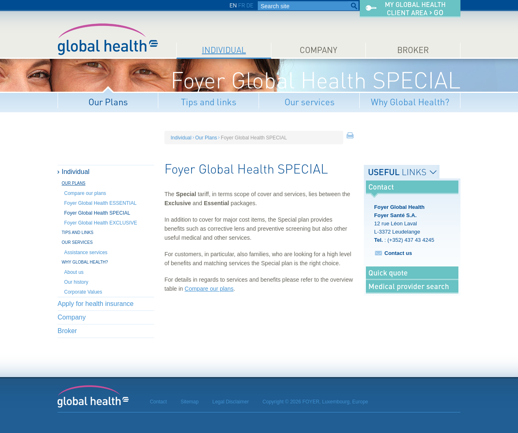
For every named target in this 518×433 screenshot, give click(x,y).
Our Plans (108, 101)
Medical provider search (408, 286)
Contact (158, 402)
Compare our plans (85, 193)
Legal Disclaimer (231, 402)
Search (353, 6)
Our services (309, 101)
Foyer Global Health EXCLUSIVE (100, 223)
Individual (224, 50)
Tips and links (208, 101)
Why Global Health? (410, 101)
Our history (76, 282)
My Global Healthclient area (415, 8)
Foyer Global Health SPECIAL (97, 213)
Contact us (398, 253)
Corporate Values (83, 292)
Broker (413, 50)
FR (241, 5)
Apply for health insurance (96, 303)
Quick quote (388, 272)
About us (73, 272)
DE (249, 5)
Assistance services (85, 252)
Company (318, 50)
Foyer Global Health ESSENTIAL (100, 203)
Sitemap (189, 402)
